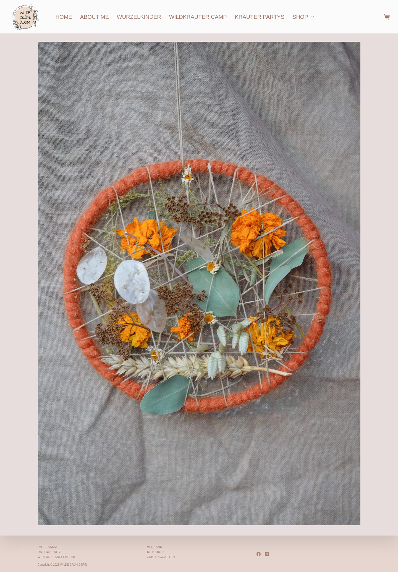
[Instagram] (267, 554)
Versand (154, 547)
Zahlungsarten (161, 556)
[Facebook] (258, 554)
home (64, 17)
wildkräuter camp (198, 17)
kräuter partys (259, 17)
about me (94, 17)
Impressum (47, 547)
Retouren (156, 551)
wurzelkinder (139, 17)
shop (304, 17)
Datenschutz (49, 551)
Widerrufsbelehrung (57, 556)
